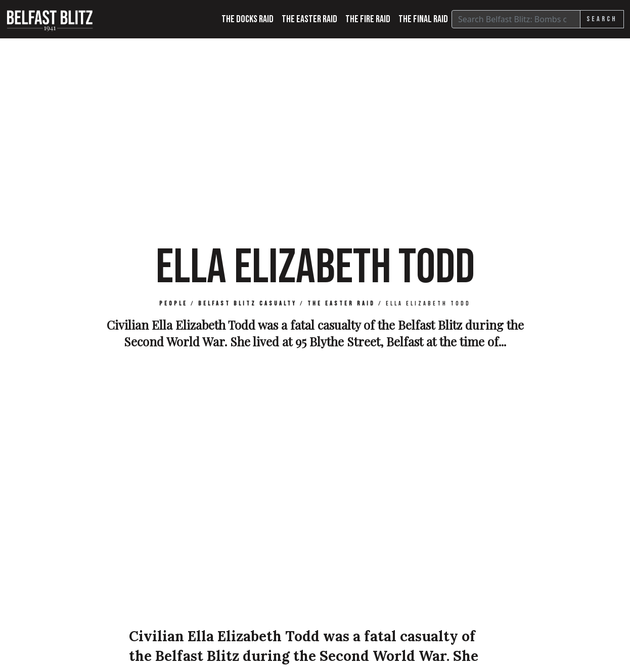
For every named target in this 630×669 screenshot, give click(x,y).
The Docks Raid (247, 19)
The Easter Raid (309, 19)
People (173, 303)
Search (602, 19)
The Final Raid (423, 19)
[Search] (516, 19)
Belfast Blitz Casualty (247, 303)
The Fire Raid (367, 19)
